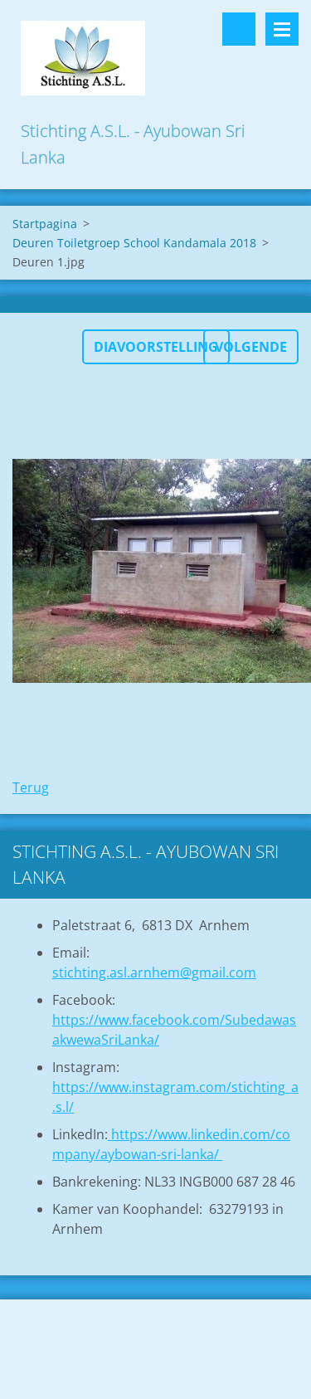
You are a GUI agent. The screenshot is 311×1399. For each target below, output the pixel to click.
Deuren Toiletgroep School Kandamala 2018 (134, 243)
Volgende (251, 347)
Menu (282, 29)
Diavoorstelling (156, 347)
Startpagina (44, 224)
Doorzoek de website (238, 29)
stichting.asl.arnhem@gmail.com (154, 972)
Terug (30, 787)
